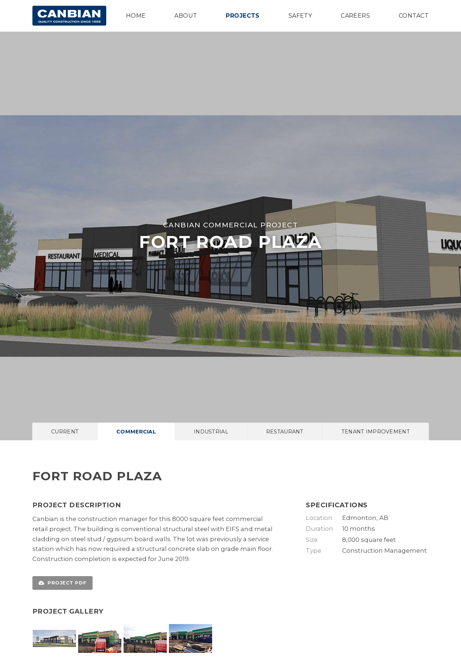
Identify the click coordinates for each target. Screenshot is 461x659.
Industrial (211, 431)
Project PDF (62, 582)
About (185, 16)
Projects (243, 16)
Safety (300, 16)
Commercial (136, 431)
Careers (355, 16)
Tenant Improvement (375, 431)
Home (136, 16)
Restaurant (285, 431)
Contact (414, 16)
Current (65, 431)
